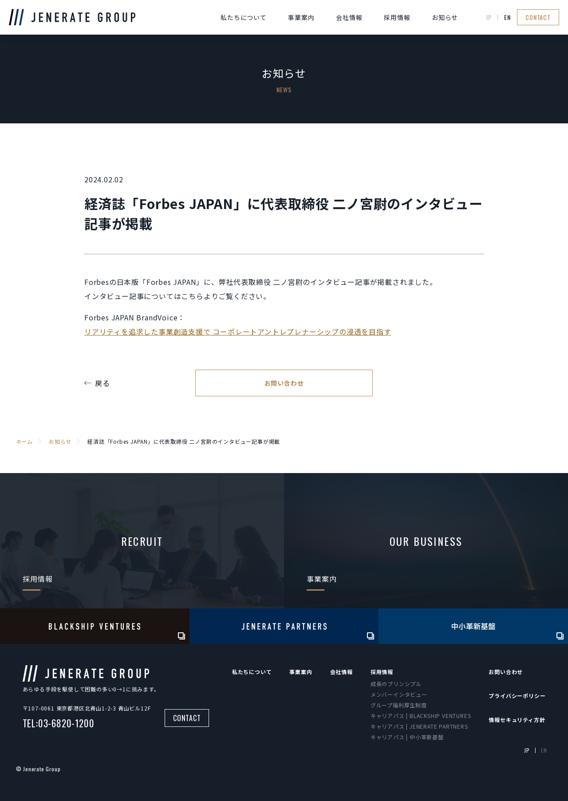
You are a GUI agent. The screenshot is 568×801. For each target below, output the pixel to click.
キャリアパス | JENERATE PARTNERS (419, 726)
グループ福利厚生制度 (399, 705)
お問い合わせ (284, 382)
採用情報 (397, 17)
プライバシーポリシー (517, 695)
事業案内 (301, 17)
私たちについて (244, 17)
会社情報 (349, 17)
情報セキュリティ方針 (517, 719)
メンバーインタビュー (399, 694)
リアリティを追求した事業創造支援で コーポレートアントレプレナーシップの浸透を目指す (237, 331)
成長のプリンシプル (396, 683)
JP (489, 17)
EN (507, 17)
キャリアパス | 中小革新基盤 (407, 737)
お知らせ (445, 17)
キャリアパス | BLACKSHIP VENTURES (421, 715)
